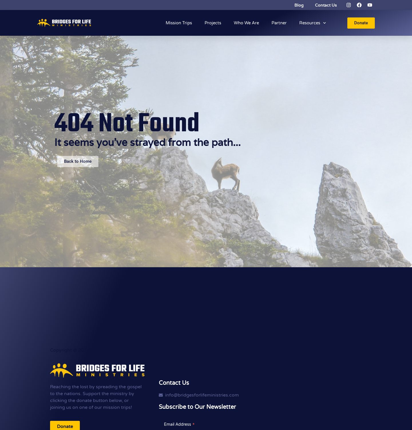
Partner (279, 22)
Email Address (179, 424)
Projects (213, 22)
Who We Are (246, 22)
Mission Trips (179, 22)
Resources (312, 23)
